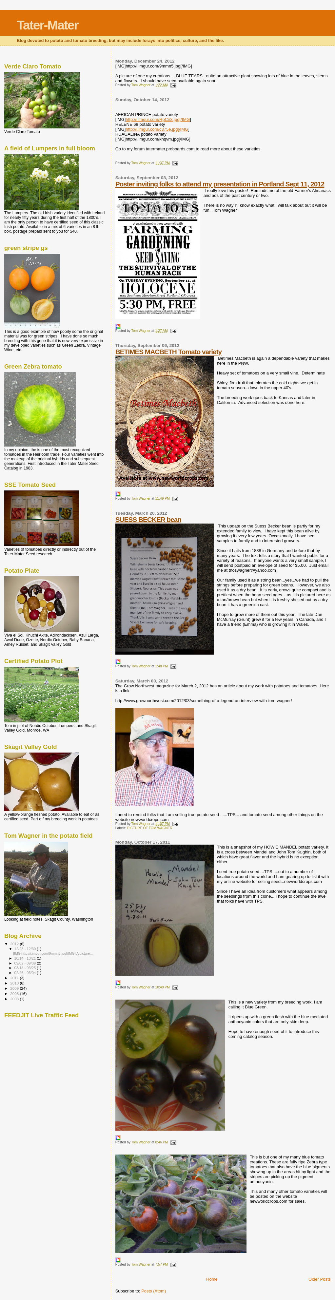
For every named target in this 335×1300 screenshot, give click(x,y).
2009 (15, 988)
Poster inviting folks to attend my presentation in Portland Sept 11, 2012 (220, 184)
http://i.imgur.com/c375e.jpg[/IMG (157, 129)
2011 (15, 978)
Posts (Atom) (153, 1291)
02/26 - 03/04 (25, 973)
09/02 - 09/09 (25, 963)
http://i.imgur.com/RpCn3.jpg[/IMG (158, 119)
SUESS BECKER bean (148, 519)
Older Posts (319, 1279)
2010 (15, 983)
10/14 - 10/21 (25, 958)
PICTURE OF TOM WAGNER (149, 828)
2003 (15, 999)
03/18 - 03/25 (25, 968)
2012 (15, 944)
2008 (15, 993)
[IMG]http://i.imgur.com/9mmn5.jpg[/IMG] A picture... (53, 953)
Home (212, 1279)
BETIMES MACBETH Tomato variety (168, 351)
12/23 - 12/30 (25, 949)
